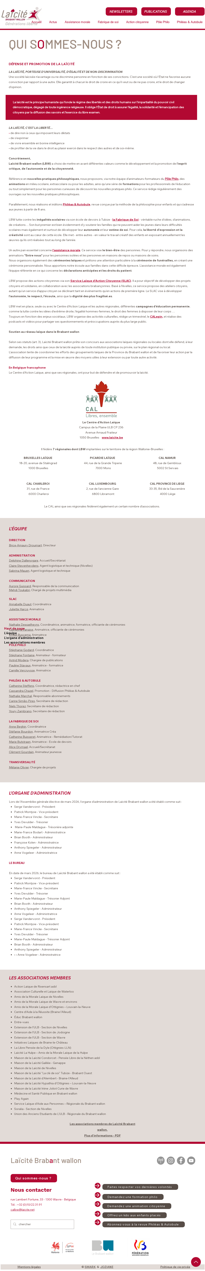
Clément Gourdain (21, 752)
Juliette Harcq (18, 609)
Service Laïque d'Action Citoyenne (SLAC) (100, 281)
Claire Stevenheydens (24, 566)
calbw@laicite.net (23, 1209)
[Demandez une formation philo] (133, 1197)
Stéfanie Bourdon (21, 731)
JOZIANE (106, 1267)
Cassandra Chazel (21, 691)
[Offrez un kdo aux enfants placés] (134, 1215)
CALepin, (156, 316)
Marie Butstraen (20, 742)
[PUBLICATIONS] (156, 11)
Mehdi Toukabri (19, 590)
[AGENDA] (190, 11)
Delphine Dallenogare (23, 560)
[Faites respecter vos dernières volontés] (140, 1187)
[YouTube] (191, 1161)
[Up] (196, 1262)
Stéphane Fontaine (22, 655)
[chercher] (42, 1224)
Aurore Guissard (20, 586)
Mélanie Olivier (19, 767)
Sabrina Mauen (19, 571)
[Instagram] (171, 1161)
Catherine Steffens (21, 686)
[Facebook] (181, 1161)
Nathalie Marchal (20, 696)
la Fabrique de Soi (125, 219)
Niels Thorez (17, 706)
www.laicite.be (112, 437)
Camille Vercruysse (22, 670)
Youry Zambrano (20, 711)
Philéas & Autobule (76, 204)
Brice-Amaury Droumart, (25, 545)
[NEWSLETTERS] (121, 11)
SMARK (90, 1267)
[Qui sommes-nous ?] (34, 1178)
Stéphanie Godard (21, 650)
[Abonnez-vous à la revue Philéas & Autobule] (143, 1224)
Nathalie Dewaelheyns (24, 624)
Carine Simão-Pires (22, 701)
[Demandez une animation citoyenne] (136, 1206)
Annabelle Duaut (20, 604)
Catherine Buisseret (22, 737)
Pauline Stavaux (20, 665)
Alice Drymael (18, 747)
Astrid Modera (19, 660)
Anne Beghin (17, 726)
